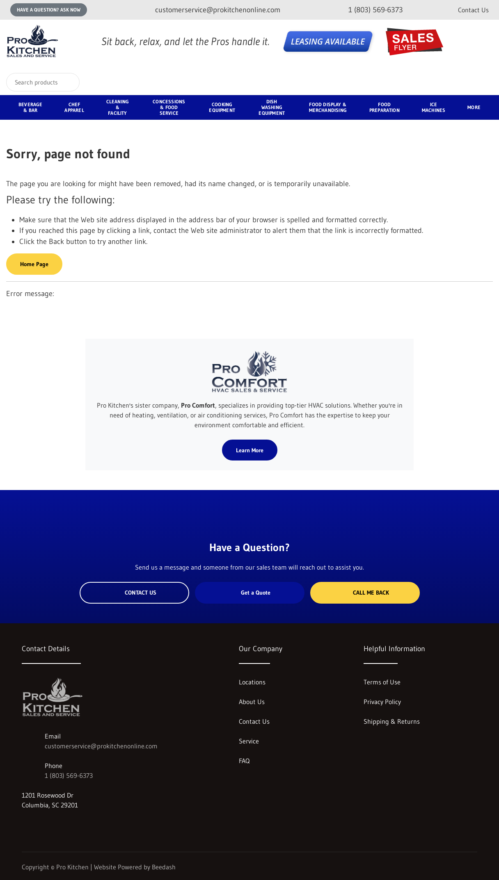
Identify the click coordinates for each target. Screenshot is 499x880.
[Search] (43, 82)
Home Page (34, 264)
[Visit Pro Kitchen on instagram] (25, 825)
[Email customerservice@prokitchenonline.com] (211, 10)
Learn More (249, 450)
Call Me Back (365, 592)
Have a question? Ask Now (48, 10)
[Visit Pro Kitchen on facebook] (42, 825)
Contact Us (473, 10)
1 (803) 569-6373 (69, 775)
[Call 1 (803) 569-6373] (369, 10)
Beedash (164, 867)
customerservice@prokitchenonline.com (101, 746)
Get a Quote (249, 592)
